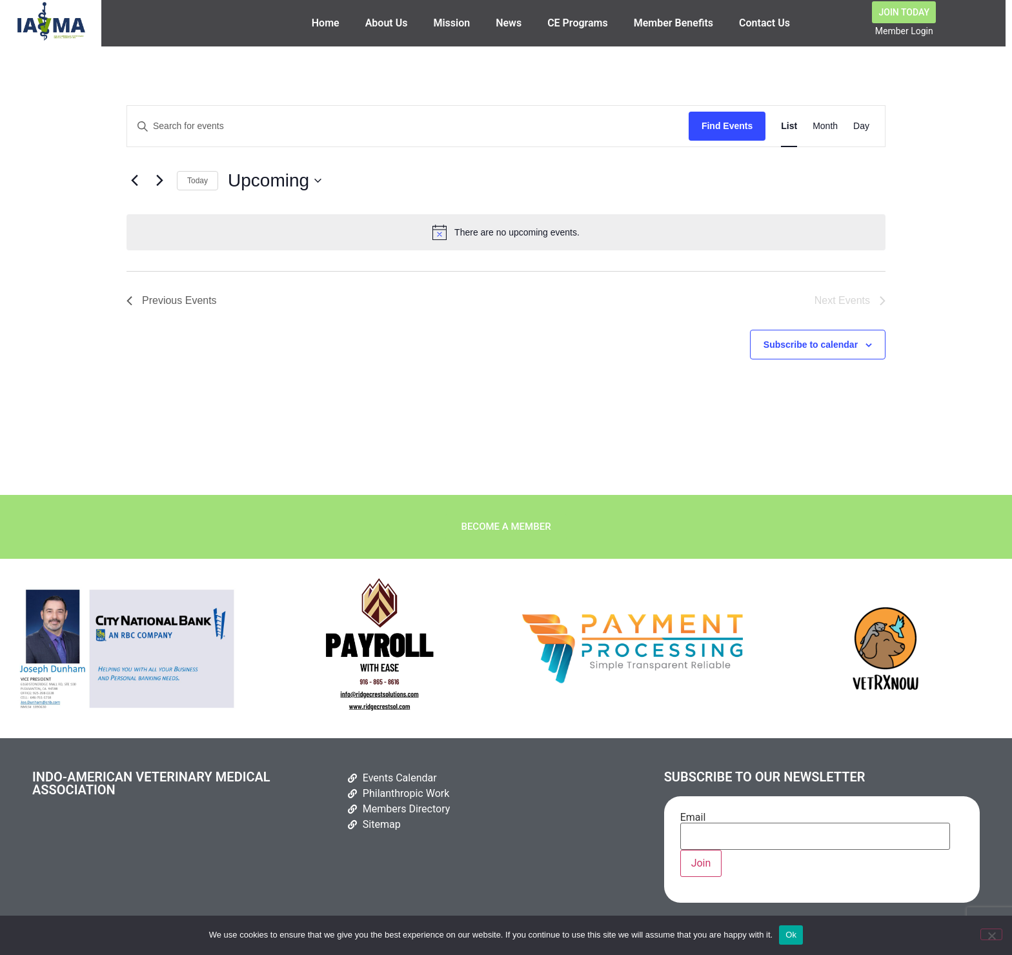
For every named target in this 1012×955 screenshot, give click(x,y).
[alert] (506, 235)
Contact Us (764, 23)
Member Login (904, 31)
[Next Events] (159, 184)
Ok (790, 935)
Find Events (727, 129)
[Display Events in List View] (789, 129)
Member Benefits (673, 23)
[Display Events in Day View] (861, 129)
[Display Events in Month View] (825, 129)
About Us (386, 23)
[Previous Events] (134, 184)
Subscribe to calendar (811, 348)
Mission (451, 23)
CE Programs (577, 23)
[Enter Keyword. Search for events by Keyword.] (408, 129)
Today (197, 183)
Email (815, 830)
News (508, 23)
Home (325, 23)
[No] (991, 934)
